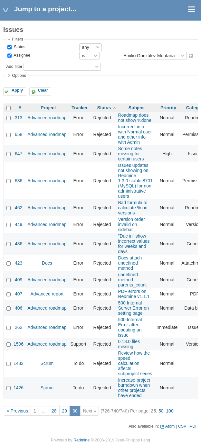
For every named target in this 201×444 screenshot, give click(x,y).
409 (18, 279)
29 (64, 410)
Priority (168, 107)
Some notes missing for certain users (131, 153)
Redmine (81, 440)
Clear (43, 90)
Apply (17, 90)
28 (54, 410)
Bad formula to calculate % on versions (132, 207)
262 (18, 327)
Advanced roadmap (46, 117)
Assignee (21, 55)
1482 (19, 363)
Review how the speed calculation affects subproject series (135, 363)
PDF (194, 426)
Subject (137, 107)
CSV (182, 426)
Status (19, 47)
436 (18, 243)
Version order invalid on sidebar (131, 224)
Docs (47, 263)
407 (18, 293)
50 (161, 410)
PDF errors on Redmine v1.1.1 (133, 294)
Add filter (14, 66)
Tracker (80, 107)
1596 (19, 344)
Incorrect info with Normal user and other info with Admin (135, 134)
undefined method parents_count (132, 279)
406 (18, 308)
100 (169, 410)
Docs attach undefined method (130, 263)
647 (18, 153)
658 (18, 134)
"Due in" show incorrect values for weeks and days (133, 243)
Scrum (47, 363)
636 (18, 180)
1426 (19, 387)
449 (18, 224)
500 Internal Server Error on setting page (133, 308)
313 (18, 117)
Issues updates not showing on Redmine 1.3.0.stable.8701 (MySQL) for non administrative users (135, 181)
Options (19, 75)
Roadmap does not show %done (134, 118)
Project (48, 107)
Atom (170, 426)
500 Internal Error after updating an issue (130, 327)
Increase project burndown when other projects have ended (134, 387)
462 (18, 207)
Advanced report (47, 293)
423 (18, 263)
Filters (17, 39)
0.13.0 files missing (129, 344)
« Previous (17, 410)
